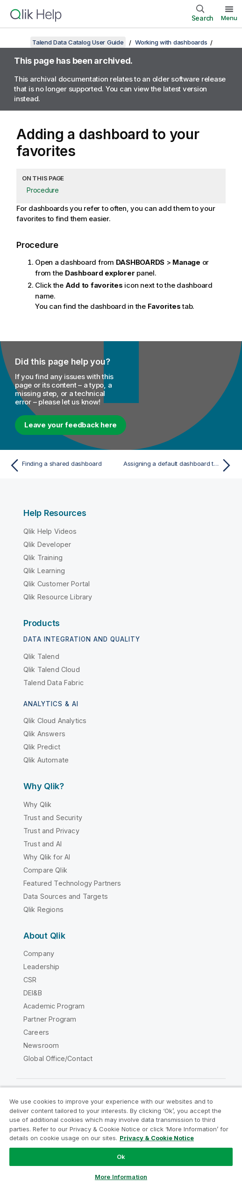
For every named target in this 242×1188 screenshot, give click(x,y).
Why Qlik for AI (46, 857)
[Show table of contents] (19, 42)
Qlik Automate (46, 760)
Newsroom (41, 1045)
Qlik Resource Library (57, 597)
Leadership (41, 967)
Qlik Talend (41, 656)
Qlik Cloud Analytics (54, 721)
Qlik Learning (44, 571)
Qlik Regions (43, 909)
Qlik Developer (47, 544)
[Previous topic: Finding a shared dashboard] (63, 465)
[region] (121, 1137)
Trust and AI (42, 844)
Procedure (43, 190)
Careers (36, 1032)
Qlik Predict (41, 747)
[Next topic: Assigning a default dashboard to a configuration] (179, 465)
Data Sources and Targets (65, 896)
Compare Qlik (45, 870)
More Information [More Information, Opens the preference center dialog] (121, 1177)
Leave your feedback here (70, 424)
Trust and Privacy (51, 831)
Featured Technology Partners (72, 883)
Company (38, 953)
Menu (229, 18)
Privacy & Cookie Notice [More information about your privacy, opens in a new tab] (157, 1138)
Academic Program (54, 1006)
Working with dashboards (171, 42)
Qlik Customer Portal (56, 584)
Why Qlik (37, 804)
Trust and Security (52, 818)
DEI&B (32, 993)
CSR (29, 980)
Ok (121, 1156)
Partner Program (49, 1019)
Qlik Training (43, 557)
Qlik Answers (44, 734)
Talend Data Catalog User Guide (78, 42)
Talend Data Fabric (53, 683)
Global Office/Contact (58, 1058)
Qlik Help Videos (50, 531)
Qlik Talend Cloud (51, 669)
